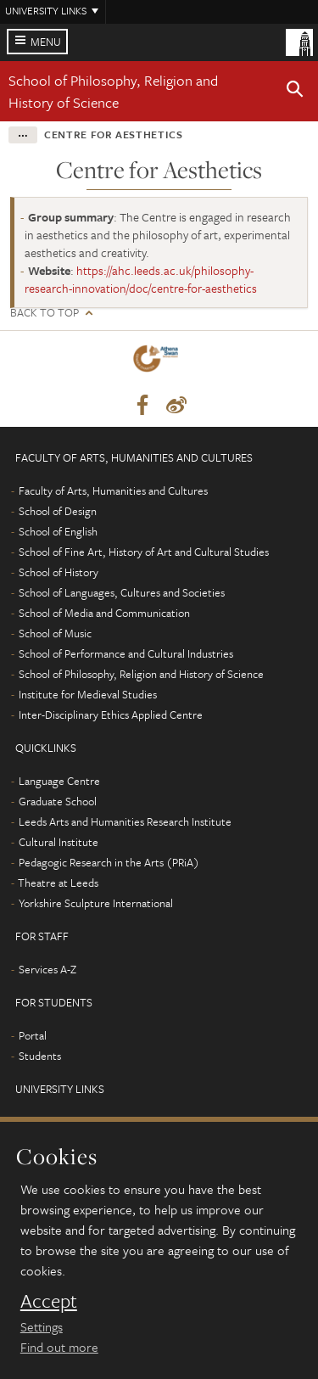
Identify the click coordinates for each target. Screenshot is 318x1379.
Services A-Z (47, 969)
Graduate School (58, 801)
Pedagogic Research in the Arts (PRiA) (109, 862)
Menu (46, 41)
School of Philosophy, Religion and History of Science (113, 91)
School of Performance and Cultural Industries (126, 653)
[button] (295, 92)
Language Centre (59, 780)
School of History (58, 571)
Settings (41, 1326)
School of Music (55, 633)
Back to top (44, 313)
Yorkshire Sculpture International (96, 902)
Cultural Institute (58, 841)
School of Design (58, 510)
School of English (58, 531)
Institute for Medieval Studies (88, 694)
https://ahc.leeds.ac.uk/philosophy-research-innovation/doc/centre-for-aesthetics (141, 279)
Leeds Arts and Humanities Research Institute (125, 821)
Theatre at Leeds (58, 882)
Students (40, 1055)
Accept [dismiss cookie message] (48, 1301)
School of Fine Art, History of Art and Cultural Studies (144, 551)
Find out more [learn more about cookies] (59, 1346)
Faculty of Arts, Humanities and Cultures (113, 490)
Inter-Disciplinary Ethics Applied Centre (111, 714)
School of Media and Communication (104, 612)
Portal (33, 1035)
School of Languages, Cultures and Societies (122, 592)
